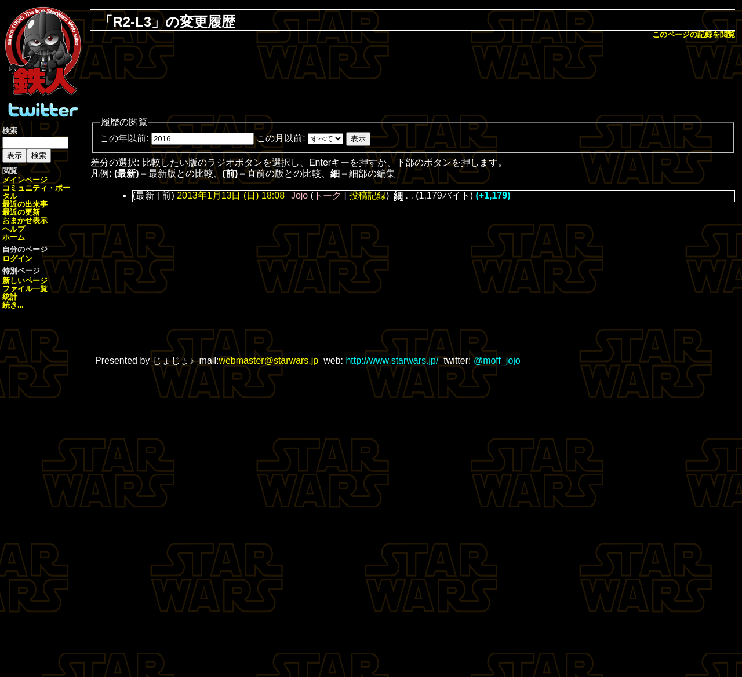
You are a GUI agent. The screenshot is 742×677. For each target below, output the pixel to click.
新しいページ (25, 280)
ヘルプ (13, 229)
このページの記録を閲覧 (693, 34)
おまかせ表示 (25, 220)
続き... (13, 305)
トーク (327, 195)
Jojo (299, 195)
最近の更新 (21, 212)
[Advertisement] (413, 79)
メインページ (25, 179)
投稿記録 (367, 195)
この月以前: (280, 138)
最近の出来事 (25, 204)
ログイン (17, 258)
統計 (9, 296)
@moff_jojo (497, 360)
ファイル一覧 (25, 288)
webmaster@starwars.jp (268, 360)
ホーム (13, 237)
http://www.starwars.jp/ (391, 360)
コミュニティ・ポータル (36, 192)
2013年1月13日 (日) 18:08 (231, 195)
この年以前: (124, 138)
